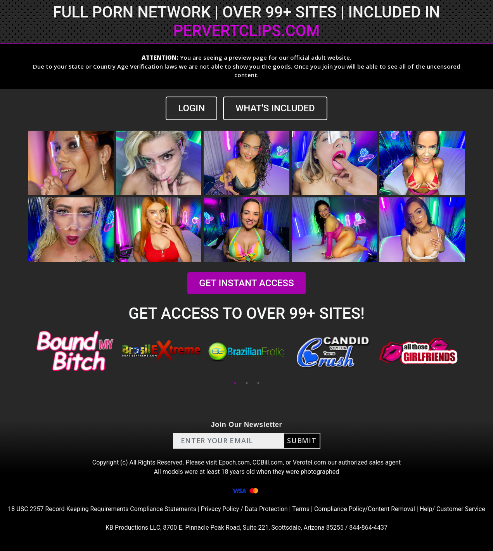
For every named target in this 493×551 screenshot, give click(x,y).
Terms (301, 509)
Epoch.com (234, 462)
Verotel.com (309, 462)
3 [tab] (258, 383)
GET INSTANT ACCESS (246, 283)
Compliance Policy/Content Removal (364, 509)
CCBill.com (268, 462)
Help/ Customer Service (452, 509)
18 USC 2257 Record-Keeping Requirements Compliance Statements (102, 509)
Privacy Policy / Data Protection (244, 509)
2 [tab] (247, 383)
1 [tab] (235, 383)
